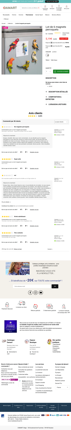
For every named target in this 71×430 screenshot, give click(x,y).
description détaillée (58, 92)
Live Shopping (40, 385)
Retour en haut (18, 249)
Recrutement (59, 378)
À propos (57, 372)
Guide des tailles (23, 374)
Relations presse (60, 381)
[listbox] (57, 55)
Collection (10, 23)
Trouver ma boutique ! (34, 353)
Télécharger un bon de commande (7, 384)
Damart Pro (58, 383)
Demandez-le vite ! (12, 353)
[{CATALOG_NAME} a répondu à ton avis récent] (21, 152)
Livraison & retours (57, 104)
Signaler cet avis (34, 152)
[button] (62, 387)
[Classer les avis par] (61, 122)
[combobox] (31, 8)
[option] (47, 55)
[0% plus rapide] (26, 152)
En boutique (39, 380)
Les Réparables (59, 370)
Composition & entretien (53, 98)
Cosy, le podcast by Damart (43, 388)
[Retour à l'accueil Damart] (10, 8)
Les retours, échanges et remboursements (43, 376)
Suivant (50, 249)
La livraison (39, 372)
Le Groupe (58, 375)
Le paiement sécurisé (42, 370)
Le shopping (39, 367)
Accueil (3, 23)
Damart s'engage (60, 367)
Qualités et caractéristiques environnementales (44, 392)
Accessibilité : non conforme (26, 377)
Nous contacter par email (25, 367)
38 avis (64, 32)
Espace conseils (40, 382)
